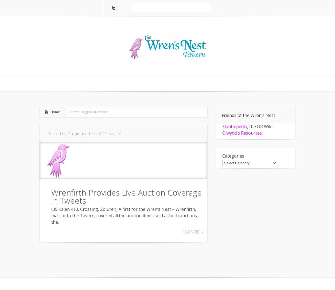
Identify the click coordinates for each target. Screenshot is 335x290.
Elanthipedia (234, 126)
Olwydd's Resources (242, 133)
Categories (233, 156)
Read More (191, 232)
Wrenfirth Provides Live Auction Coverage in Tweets (126, 196)
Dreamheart (79, 134)
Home (55, 111)
